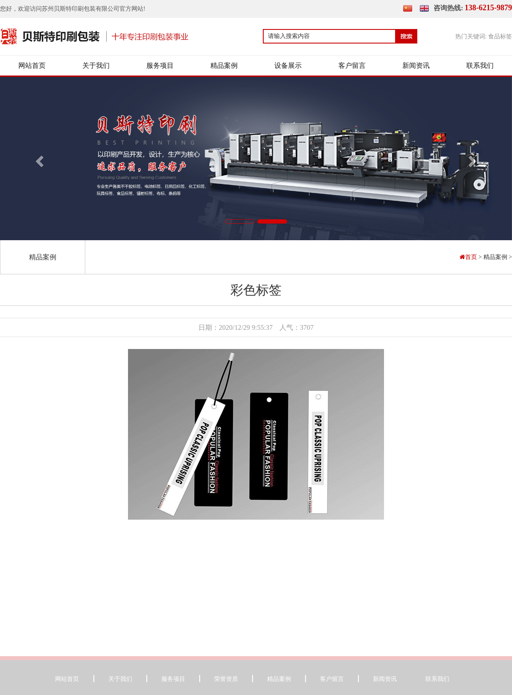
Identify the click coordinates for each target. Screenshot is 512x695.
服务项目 (160, 65)
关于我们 (96, 65)
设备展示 (288, 65)
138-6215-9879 (488, 7)
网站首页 (32, 65)
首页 (469, 257)
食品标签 (500, 36)
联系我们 (480, 65)
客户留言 (352, 65)
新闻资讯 (416, 65)
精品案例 (224, 65)
